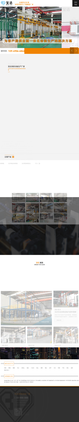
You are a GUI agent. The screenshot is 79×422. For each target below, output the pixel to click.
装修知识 (7, 382)
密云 (68, 367)
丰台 (18, 367)
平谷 (63, 367)
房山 (37, 367)
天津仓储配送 (38, 380)
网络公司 (9, 380)
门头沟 (32, 367)
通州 (42, 367)
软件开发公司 (26, 382)
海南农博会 (73, 380)
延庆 (72, 367)
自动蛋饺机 (44, 380)
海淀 (28, 367)
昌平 (50, 367)
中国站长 (31, 382)
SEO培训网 (68, 380)
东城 (5, 367)
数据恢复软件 (63, 380)
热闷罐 (5, 380)
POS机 (11, 382)
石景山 (22, 367)
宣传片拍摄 (15, 382)
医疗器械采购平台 (51, 380)
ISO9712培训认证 (31, 380)
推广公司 (14, 380)
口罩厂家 (18, 380)
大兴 (55, 367)
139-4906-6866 (13, 51)
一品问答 (21, 382)
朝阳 (14, 367)
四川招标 (57, 380)
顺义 (46, 367)
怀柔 (59, 367)
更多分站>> (6, 370)
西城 (9, 367)
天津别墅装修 (23, 380)
